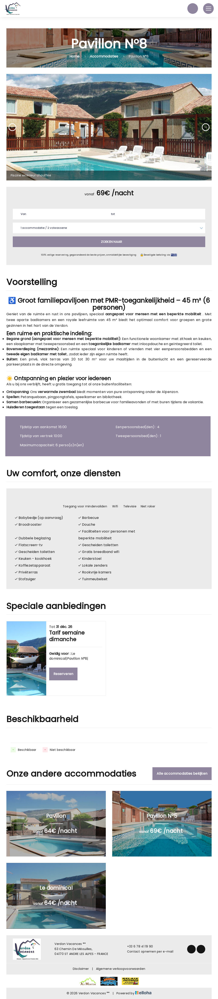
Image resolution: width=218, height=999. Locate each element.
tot (113, 214)
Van (23, 214)
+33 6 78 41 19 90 (137, 946)
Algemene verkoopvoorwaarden (120, 969)
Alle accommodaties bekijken (182, 773)
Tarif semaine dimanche (67, 636)
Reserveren (63, 673)
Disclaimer (81, 969)
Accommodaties (104, 56)
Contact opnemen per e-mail (147, 951)
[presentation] (12, 127)
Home (74, 56)
